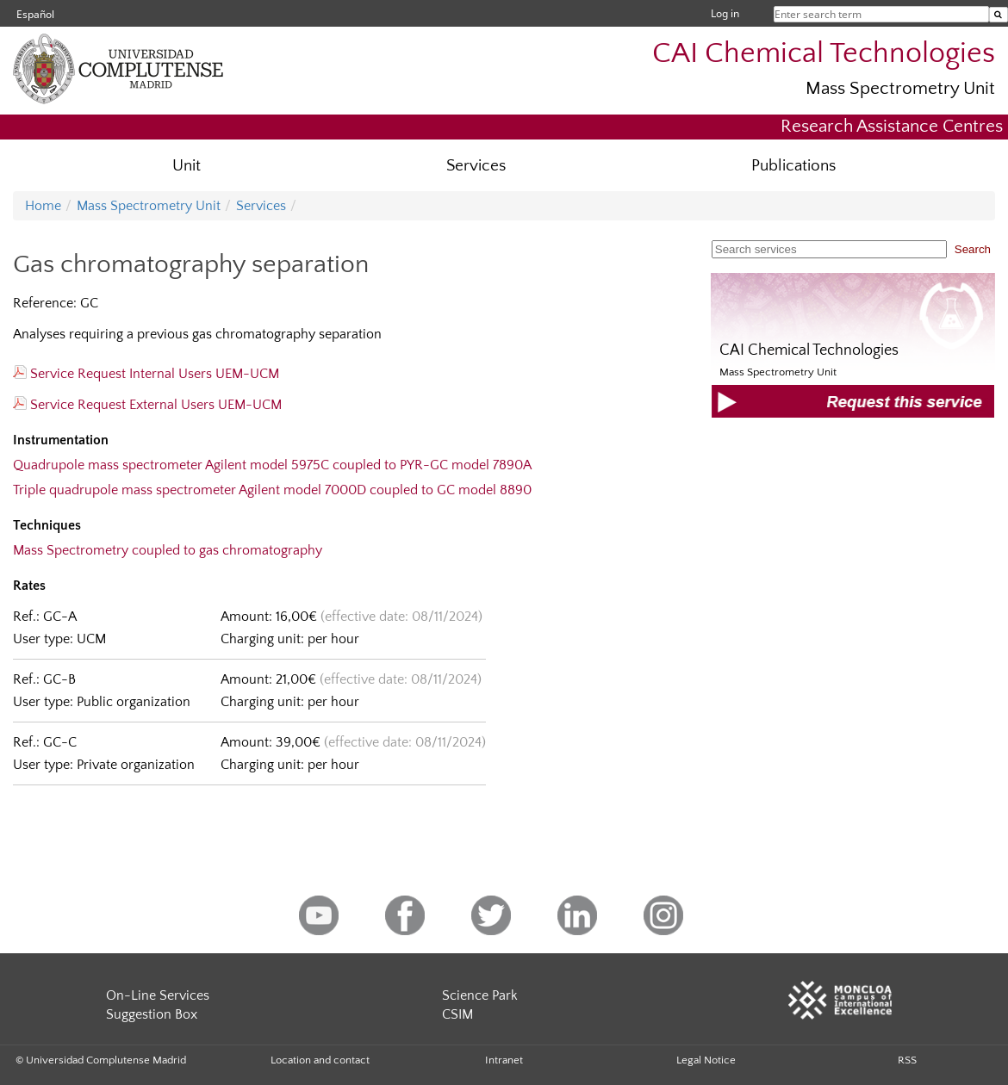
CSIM (457, 1014)
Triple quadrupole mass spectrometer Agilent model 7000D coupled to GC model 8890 (272, 490)
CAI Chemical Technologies (823, 54)
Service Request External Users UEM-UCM (147, 404)
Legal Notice (706, 1060)
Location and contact (320, 1060)
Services (476, 166)
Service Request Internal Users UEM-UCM (146, 373)
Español (35, 14)
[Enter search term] (998, 14)
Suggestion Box (151, 1014)
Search (973, 249)
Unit (186, 166)
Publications (793, 166)
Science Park (480, 995)
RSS (907, 1060)
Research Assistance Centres (892, 126)
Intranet (504, 1060)
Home (43, 206)
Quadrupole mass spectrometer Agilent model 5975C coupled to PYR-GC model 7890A (272, 465)
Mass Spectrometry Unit (900, 88)
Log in (725, 13)
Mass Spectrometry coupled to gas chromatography (167, 550)
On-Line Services (157, 995)
